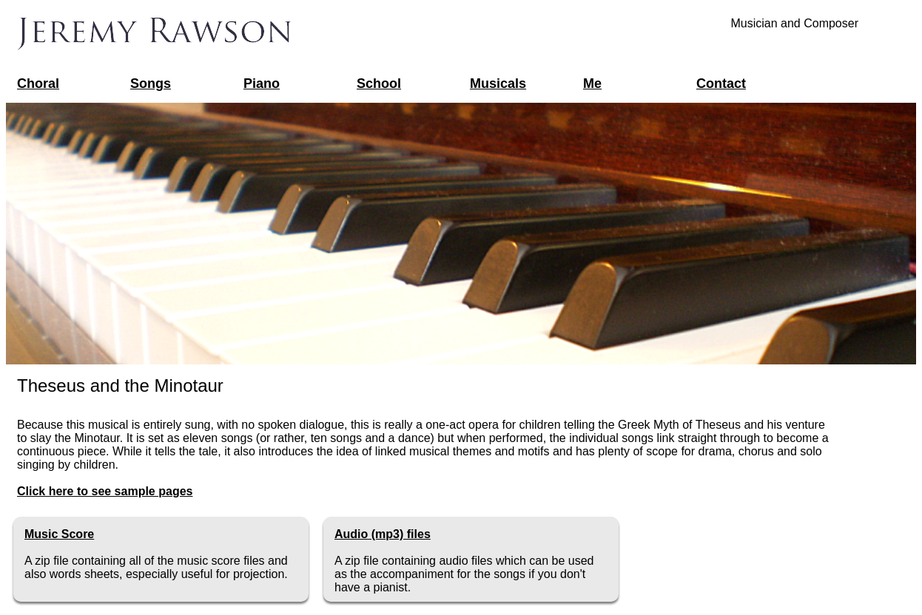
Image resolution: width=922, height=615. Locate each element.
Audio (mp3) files (382, 534)
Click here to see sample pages (104, 491)
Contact (721, 83)
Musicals (498, 83)
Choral (38, 83)
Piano (261, 83)
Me (592, 83)
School (379, 83)
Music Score (59, 534)
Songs (150, 83)
